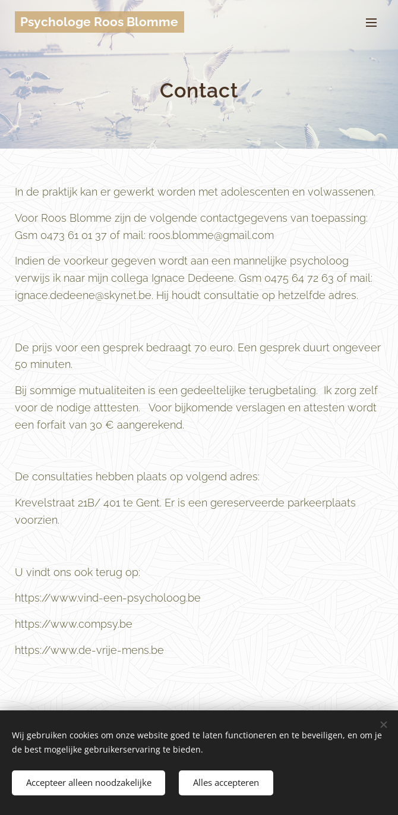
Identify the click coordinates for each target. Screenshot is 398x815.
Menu (371, 22)
